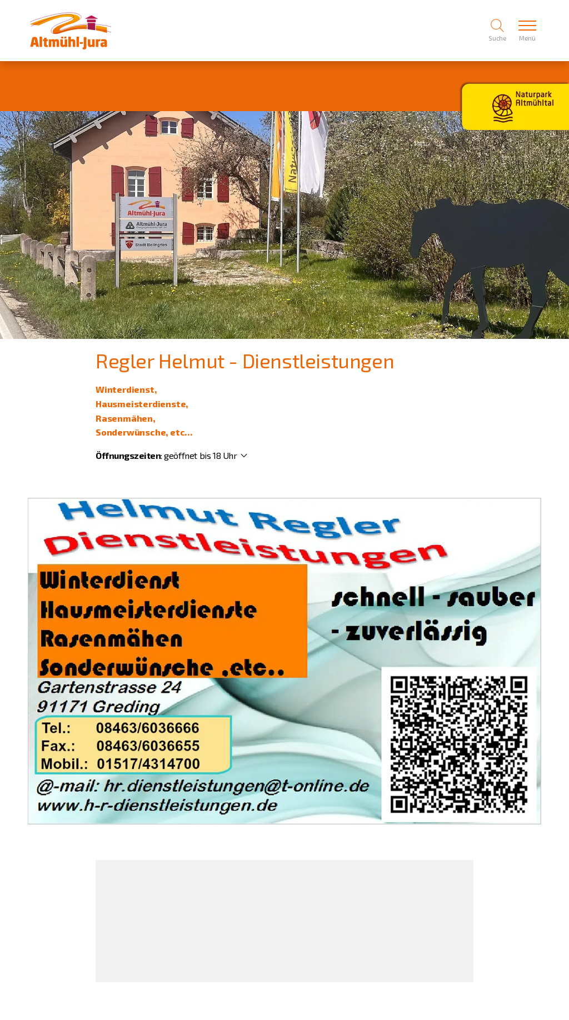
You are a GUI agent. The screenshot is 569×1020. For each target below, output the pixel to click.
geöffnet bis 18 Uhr (200, 455)
